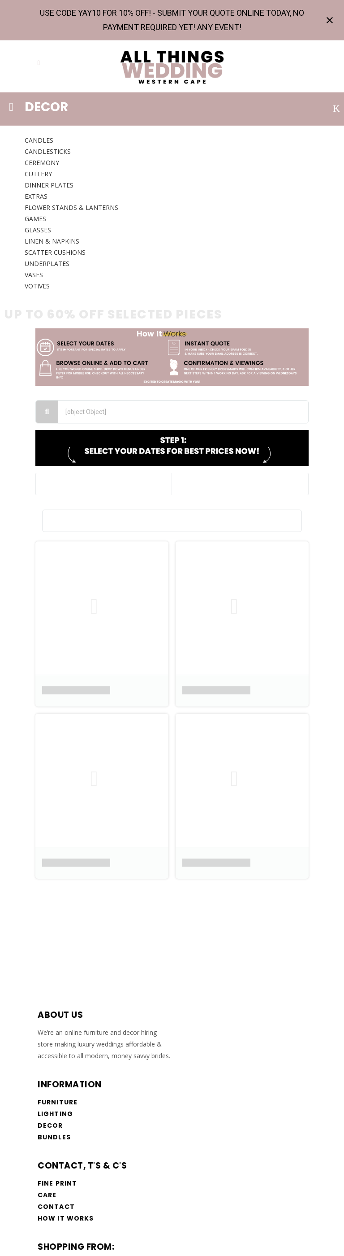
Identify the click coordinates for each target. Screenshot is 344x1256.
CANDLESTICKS (48, 151)
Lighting (55, 1113)
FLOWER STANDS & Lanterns (71, 207)
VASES (34, 274)
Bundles (54, 1137)
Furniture (57, 1102)
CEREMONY (42, 162)
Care (47, 1195)
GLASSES (38, 230)
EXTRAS (36, 196)
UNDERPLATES (47, 263)
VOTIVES (37, 286)
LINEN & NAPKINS (52, 241)
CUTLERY (38, 174)
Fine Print (57, 1183)
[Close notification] (329, 20)
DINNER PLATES (49, 185)
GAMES (35, 218)
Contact (56, 1206)
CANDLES (39, 140)
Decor (50, 1125)
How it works (66, 1218)
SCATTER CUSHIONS (55, 252)
